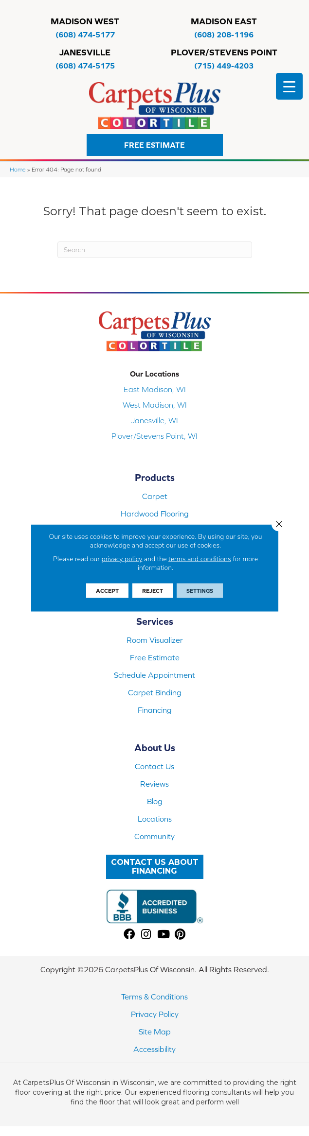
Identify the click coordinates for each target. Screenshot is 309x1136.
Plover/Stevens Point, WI (154, 435)
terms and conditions (199, 559)
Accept (107, 590)
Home (18, 169)
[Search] (154, 249)
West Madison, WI (155, 404)
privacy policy (122, 559)
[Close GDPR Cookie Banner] (279, 524)
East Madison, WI (155, 389)
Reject (152, 590)
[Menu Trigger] (289, 86)
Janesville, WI (154, 420)
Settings (199, 590)
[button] (155, 145)
